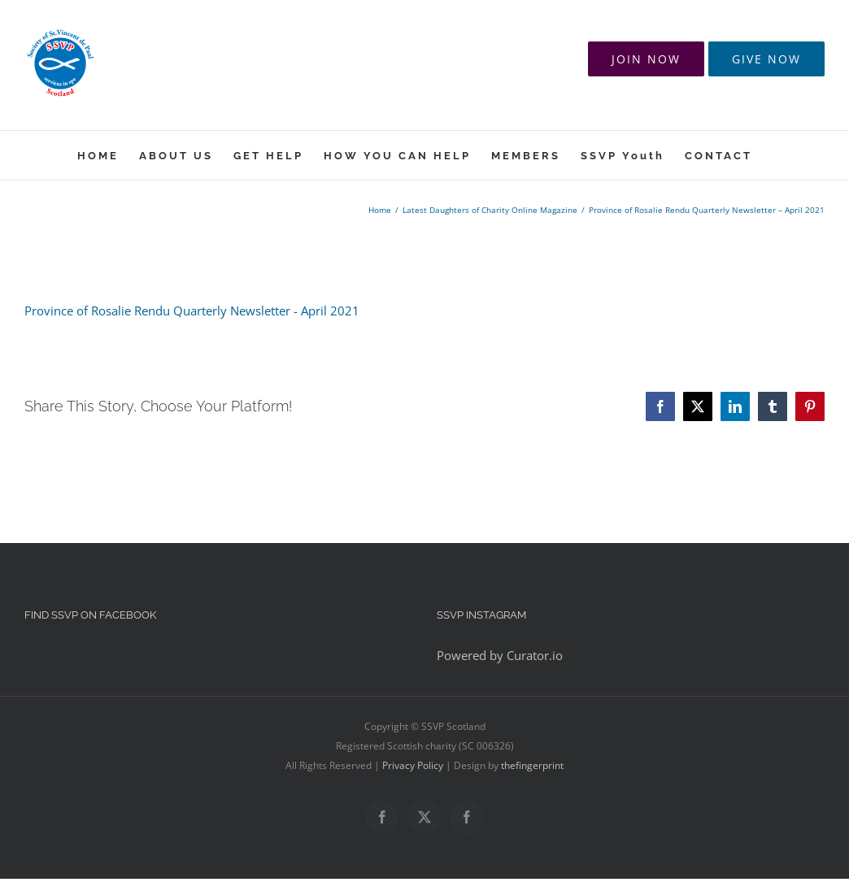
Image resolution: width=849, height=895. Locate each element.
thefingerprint (532, 765)
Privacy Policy (412, 765)
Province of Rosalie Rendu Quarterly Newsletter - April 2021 (191, 310)
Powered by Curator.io (500, 655)
